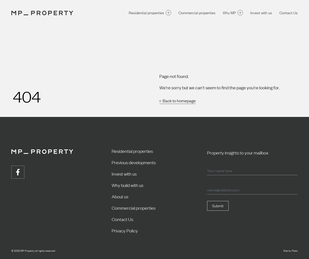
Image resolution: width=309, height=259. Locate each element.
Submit (218, 205)
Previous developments (134, 162)
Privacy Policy (125, 230)
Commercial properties (196, 12)
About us (120, 196)
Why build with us (127, 185)
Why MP (233, 12)
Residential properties (150, 12)
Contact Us (288, 12)
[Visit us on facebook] (17, 172)
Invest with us (261, 12)
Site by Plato (290, 250)
